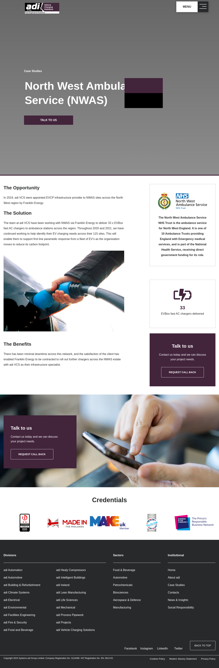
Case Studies (33, 71)
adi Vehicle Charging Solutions (75, 629)
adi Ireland (63, 585)
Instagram (146, 648)
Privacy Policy (208, 658)
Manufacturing (122, 607)
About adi (174, 577)
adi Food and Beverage (18, 629)
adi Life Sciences (67, 600)
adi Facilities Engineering (19, 614)
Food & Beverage (124, 570)
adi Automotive (13, 577)
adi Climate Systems (17, 592)
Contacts (173, 592)
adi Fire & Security (15, 622)
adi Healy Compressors (71, 570)
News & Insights (178, 600)
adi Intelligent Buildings (70, 577)
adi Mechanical (65, 607)
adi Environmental (15, 607)
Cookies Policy (157, 658)
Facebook (130, 648)
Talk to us (49, 120)
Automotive (120, 577)
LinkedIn (162, 648)
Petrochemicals (123, 585)
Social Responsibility (181, 607)
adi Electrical (12, 600)
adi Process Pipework (70, 614)
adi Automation (13, 570)
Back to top (202, 645)
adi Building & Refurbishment (22, 585)
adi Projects (63, 622)
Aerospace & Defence (127, 600)
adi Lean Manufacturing (71, 592)
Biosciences (120, 592)
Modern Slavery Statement (183, 658)
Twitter (178, 648)
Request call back (182, 372)
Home (171, 570)
